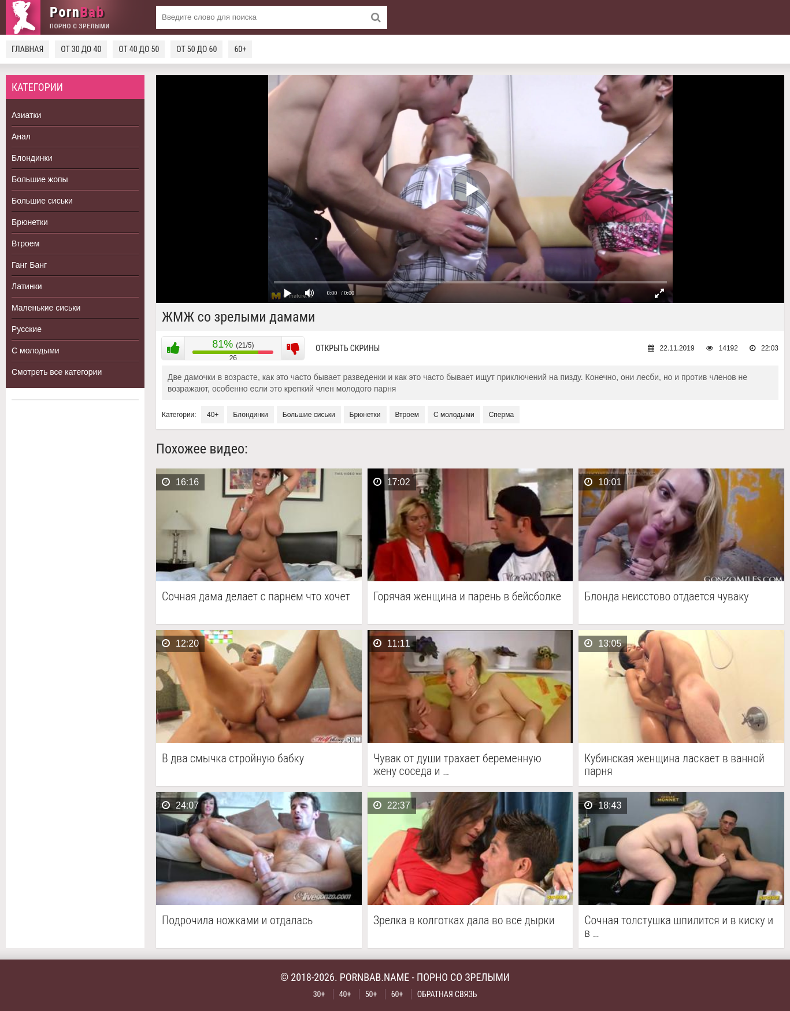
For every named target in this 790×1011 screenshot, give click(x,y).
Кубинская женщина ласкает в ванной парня (674, 764)
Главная (27, 49)
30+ (319, 994)
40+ (212, 415)
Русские (27, 329)
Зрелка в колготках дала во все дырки (464, 920)
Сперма (501, 415)
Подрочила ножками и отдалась (237, 920)
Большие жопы (40, 179)
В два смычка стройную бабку (233, 758)
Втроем (25, 243)
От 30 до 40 (81, 49)
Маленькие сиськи (46, 307)
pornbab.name (375, 977)
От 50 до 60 (196, 49)
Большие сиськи (42, 200)
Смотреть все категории (57, 372)
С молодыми (36, 350)
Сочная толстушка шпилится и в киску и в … (678, 926)
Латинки (27, 286)
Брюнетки (30, 222)
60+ (240, 49)
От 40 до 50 (138, 49)
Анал (21, 136)
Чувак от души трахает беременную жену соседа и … (457, 764)
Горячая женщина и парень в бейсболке (467, 596)
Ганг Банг (29, 265)
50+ (371, 994)
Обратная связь (447, 994)
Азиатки (26, 115)
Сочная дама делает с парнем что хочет (256, 596)
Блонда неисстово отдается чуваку (666, 596)
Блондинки (32, 158)
